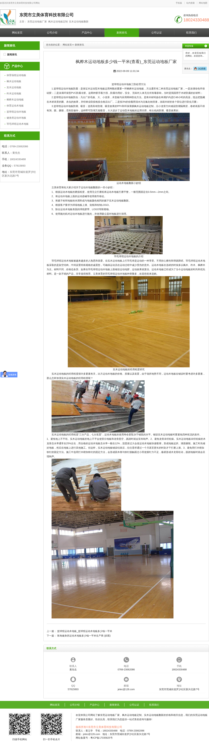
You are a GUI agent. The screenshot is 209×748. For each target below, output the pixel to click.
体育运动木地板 (15, 105)
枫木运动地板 (14, 81)
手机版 (179, 3)
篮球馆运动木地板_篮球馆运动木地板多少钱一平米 (84, 631)
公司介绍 (52, 32)
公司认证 (156, 32)
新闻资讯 (122, 32)
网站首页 (17, 32)
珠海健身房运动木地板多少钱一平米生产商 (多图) (84, 635)
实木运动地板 (14, 87)
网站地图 (203, 3)
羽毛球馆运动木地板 (18, 123)
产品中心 (87, 32)
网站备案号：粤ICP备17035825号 (94, 737)
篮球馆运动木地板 (16, 111)
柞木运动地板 (14, 93)
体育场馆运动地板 (16, 75)
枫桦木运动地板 (15, 99)
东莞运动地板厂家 (173, 88)
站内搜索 (190, 3)
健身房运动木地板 (16, 117)
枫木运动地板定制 (144, 106)
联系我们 (191, 32)
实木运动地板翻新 (119, 200)
